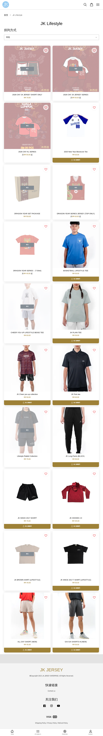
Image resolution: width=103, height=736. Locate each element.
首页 (6, 15)
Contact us (51, 691)
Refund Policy (63, 723)
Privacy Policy (52, 723)
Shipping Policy (40, 723)
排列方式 (10, 30)
